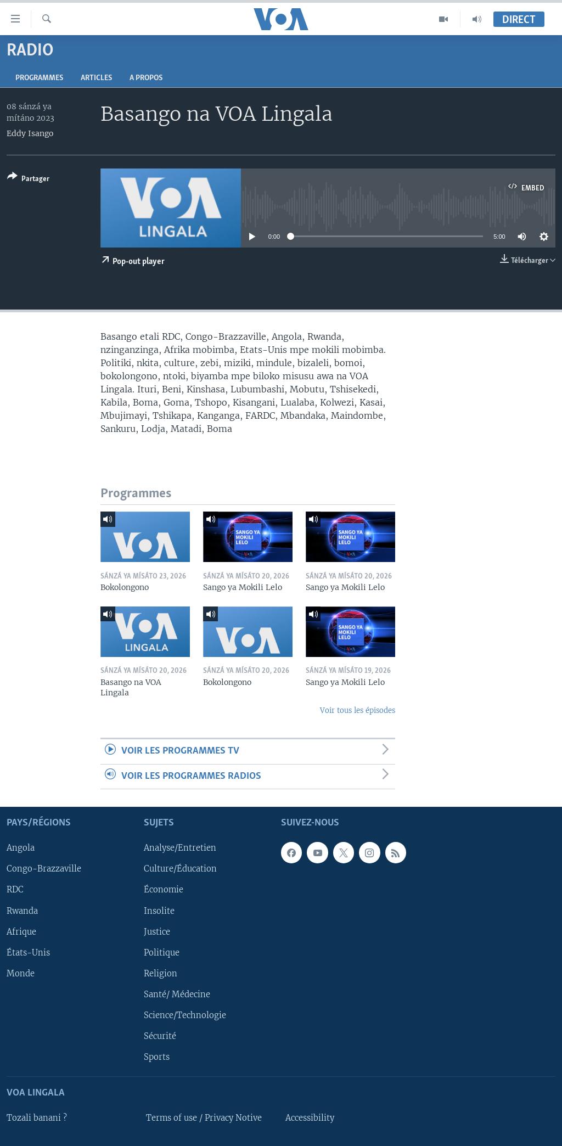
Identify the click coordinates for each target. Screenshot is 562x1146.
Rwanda (22, 911)
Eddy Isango (30, 133)
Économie (163, 890)
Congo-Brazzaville (44, 869)
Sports (157, 1057)
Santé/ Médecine (177, 994)
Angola (21, 848)
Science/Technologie (185, 1015)
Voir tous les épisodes (357, 710)
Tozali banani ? (37, 1118)
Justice (157, 932)
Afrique (21, 932)
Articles (96, 78)
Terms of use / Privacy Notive (204, 1118)
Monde (21, 974)
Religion (160, 974)
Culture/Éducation (180, 869)
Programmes (39, 78)
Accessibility (309, 1118)
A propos (146, 78)
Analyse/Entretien (180, 848)
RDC (15, 890)
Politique (161, 953)
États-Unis (28, 953)
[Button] (28, 179)
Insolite (159, 911)
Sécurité (160, 1036)
